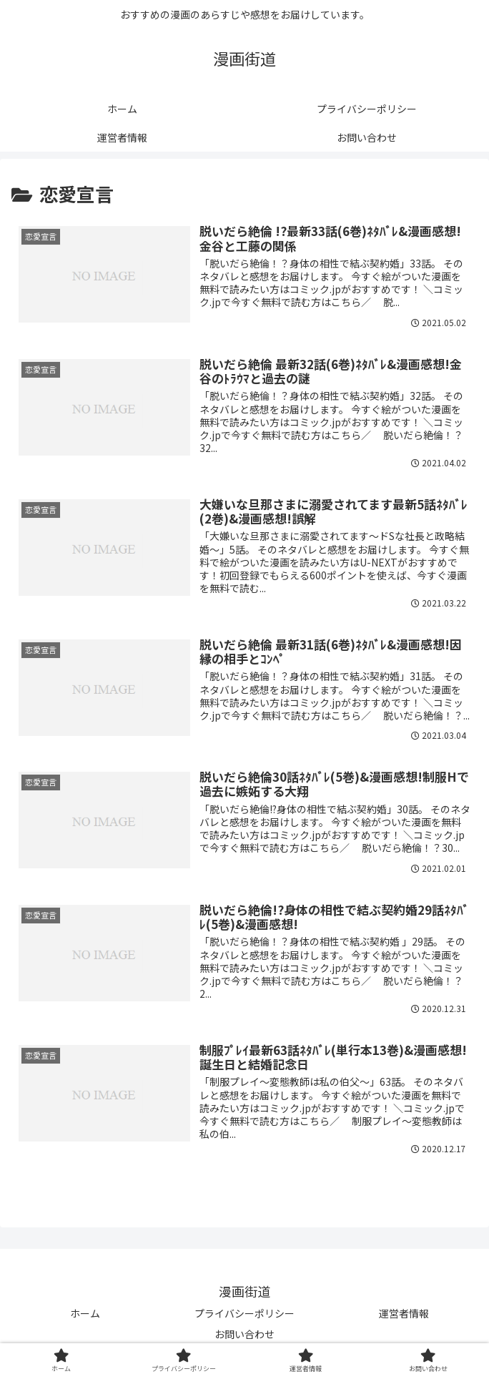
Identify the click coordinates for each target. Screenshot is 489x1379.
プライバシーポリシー (244, 1317)
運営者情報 (404, 1317)
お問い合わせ (244, 1338)
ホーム (85, 1317)
